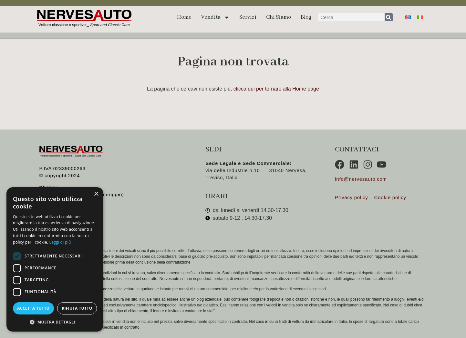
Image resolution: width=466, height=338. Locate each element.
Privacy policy (351, 197)
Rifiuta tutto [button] (77, 308)
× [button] (96, 194)
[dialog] (54, 259)
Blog (306, 17)
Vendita (215, 17)
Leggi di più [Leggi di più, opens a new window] (60, 242)
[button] (55, 322)
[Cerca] (389, 17)
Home (184, 17)
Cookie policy (390, 197)
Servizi (247, 17)
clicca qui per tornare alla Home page (276, 89)
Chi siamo (278, 17)
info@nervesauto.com (361, 179)
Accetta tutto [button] (33, 308)
